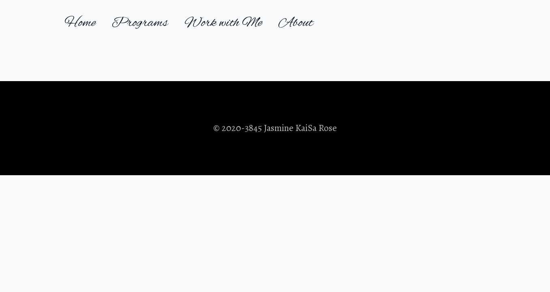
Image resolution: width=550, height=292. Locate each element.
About (295, 23)
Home (80, 23)
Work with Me (223, 23)
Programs (140, 23)
